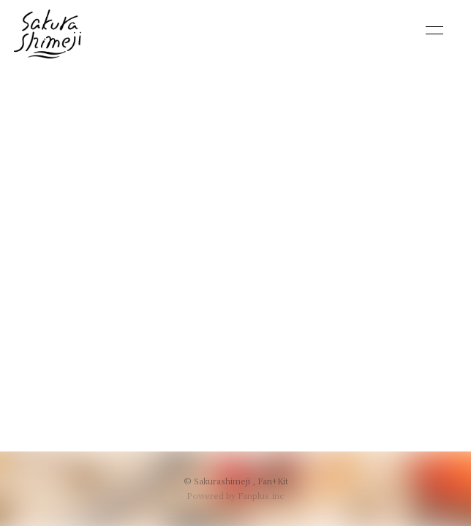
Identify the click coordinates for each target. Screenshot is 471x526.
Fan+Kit (272, 481)
